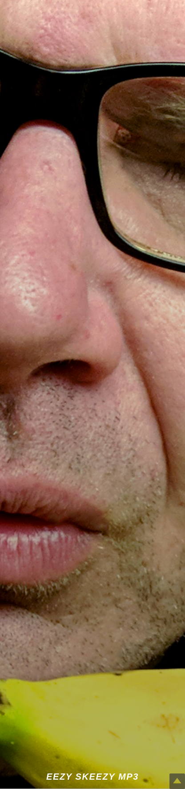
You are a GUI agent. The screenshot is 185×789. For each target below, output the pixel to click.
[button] (92, 394)
